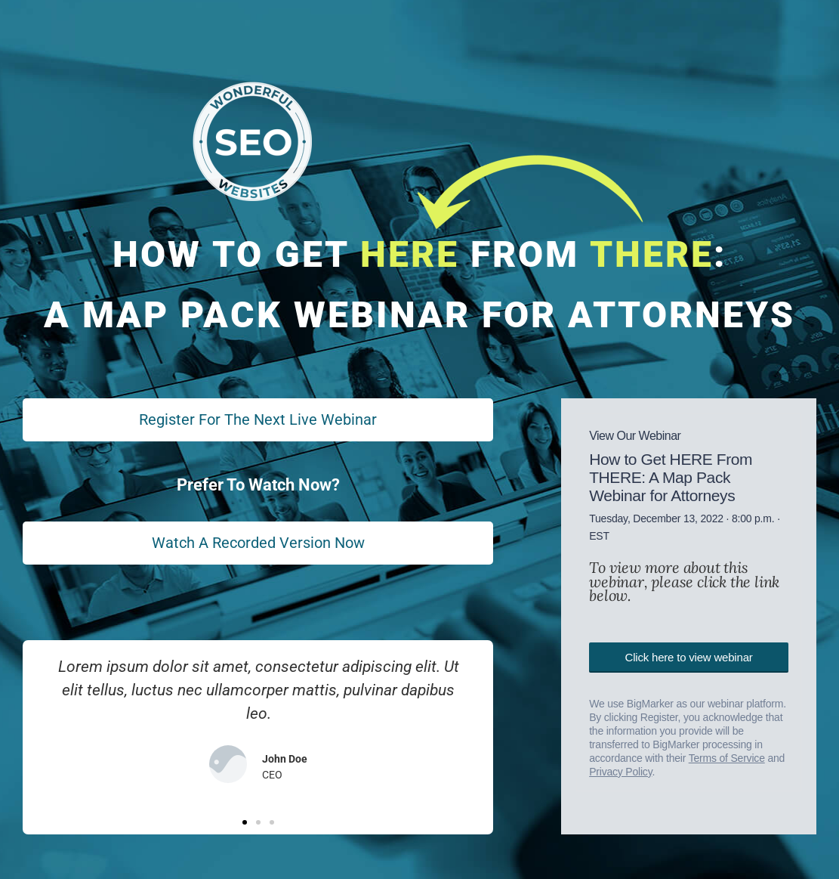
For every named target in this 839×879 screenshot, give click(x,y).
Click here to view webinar (689, 653)
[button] (244, 826)
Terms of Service (727, 754)
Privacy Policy (620, 768)
